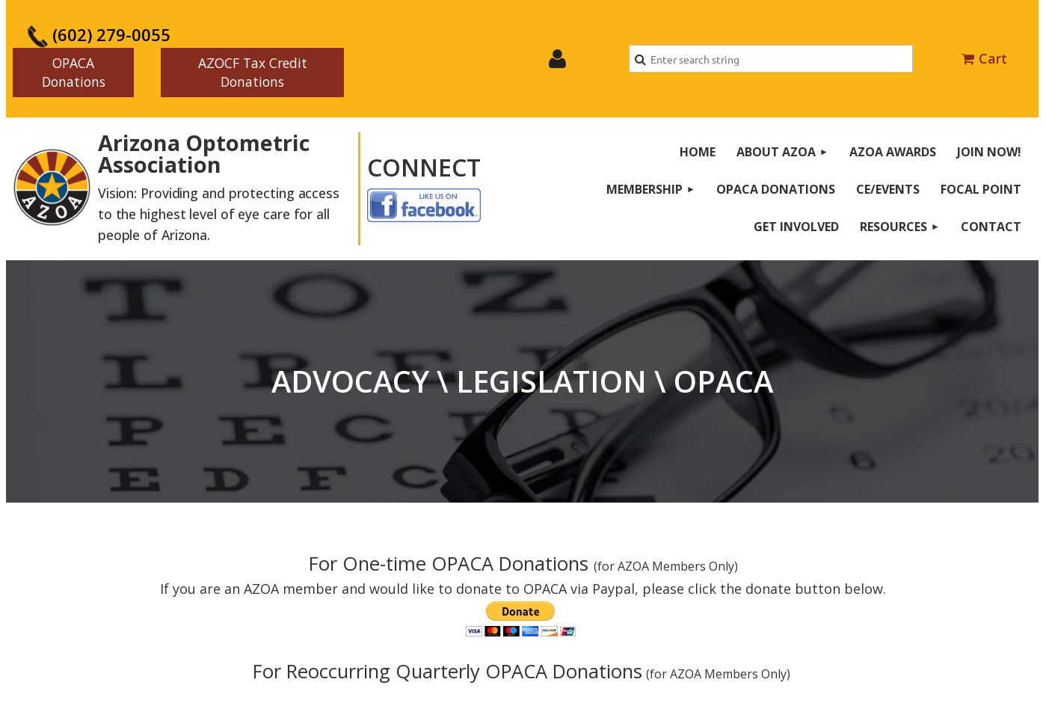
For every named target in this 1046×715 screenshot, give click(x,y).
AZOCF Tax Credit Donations (252, 72)
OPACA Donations (73, 72)
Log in (557, 59)
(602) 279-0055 (98, 34)
